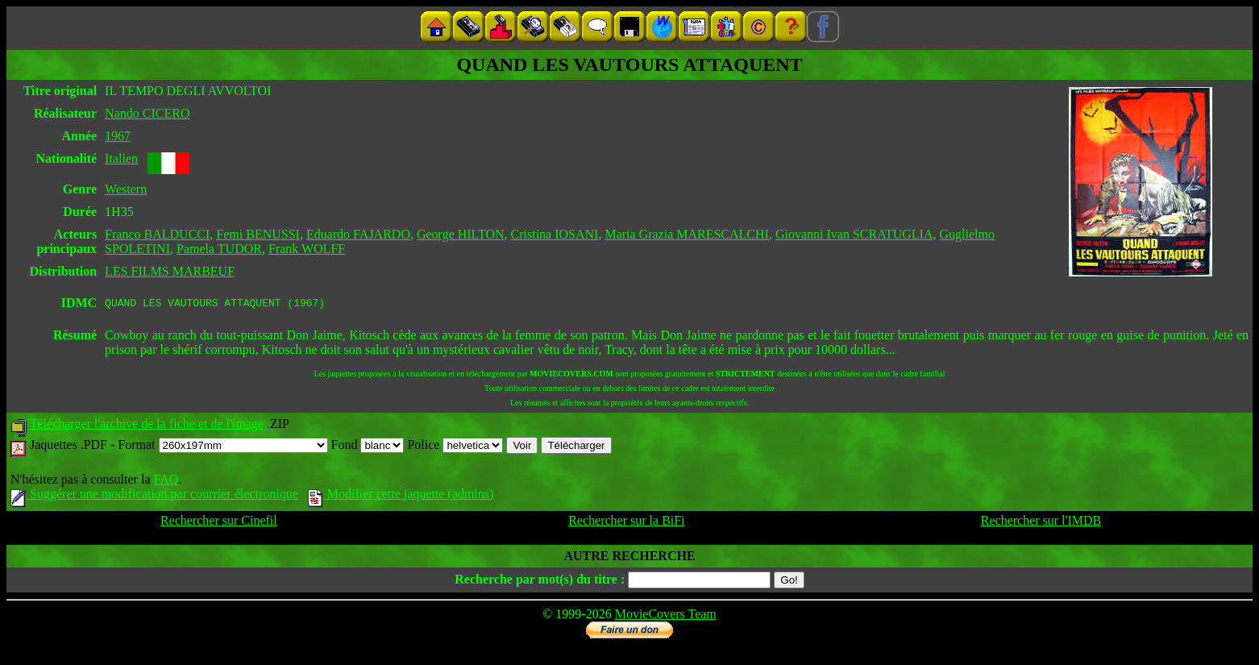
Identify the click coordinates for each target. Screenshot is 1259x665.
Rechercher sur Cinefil (218, 523)
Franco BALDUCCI (157, 234)
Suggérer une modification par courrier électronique (154, 496)
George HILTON (461, 234)
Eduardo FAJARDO (358, 234)
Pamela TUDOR (219, 249)
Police (455, 447)
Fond (368, 447)
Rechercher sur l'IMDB (1041, 523)
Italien (121, 158)
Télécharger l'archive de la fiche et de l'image (147, 426)
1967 (118, 136)
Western (126, 189)
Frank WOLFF (306, 249)
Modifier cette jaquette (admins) (401, 496)
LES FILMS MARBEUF (170, 271)
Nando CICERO (147, 113)
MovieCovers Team (666, 616)
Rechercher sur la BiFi (626, 523)
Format (222, 447)
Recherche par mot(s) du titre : (540, 581)
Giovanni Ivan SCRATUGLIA (854, 234)
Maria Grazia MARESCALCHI (687, 234)
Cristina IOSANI (555, 234)
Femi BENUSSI (258, 234)
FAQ (165, 481)
